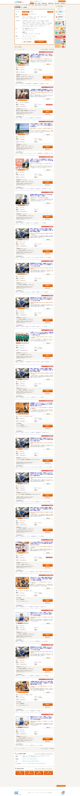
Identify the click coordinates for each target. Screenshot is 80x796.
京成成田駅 (32, 761)
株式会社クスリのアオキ (47, 571)
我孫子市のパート (18, 675)
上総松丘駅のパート (23, 536)
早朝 (23, 36)
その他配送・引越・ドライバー (26, 756)
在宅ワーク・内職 (36, 20)
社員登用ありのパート (34, 397)
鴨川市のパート (17, 571)
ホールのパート (28, 710)
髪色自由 (24, 26)
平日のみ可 (30, 33)
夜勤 (34, 36)
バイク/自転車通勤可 (49, 23)
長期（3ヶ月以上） (25, 18)
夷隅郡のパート (17, 641)
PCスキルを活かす (32, 23)
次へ (21, 49)
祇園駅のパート (22, 571)
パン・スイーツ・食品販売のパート (30, 571)
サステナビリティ (37, 792)
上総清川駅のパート (22, 188)
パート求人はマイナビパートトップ (19, 5)
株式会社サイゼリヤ (45, 432)
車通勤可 (43, 23)
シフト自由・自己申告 (37, 33)
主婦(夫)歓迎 (42, 763)
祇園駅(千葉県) (37, 761)
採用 (41, 792)
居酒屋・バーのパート (29, 326)
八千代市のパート (18, 501)
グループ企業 (44, 792)
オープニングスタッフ (25, 763)
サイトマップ (55, 1)
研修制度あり (42, 20)
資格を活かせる (38, 23)
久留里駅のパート (22, 83)
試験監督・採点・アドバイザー (35, 756)
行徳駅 (23, 761)
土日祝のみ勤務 (25, 33)
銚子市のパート (17, 153)
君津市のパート (17, 606)
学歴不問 (38, 763)
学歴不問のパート (37, 606)
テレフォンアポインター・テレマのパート (31, 153)
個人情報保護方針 (49, 792)
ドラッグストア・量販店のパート (30, 188)
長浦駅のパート (23, 501)
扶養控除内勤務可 (25, 20)
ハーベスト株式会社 (48, 257)
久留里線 (36, 5)
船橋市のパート (17, 361)
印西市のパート (17, 397)
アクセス (33, 792)
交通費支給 (47, 20)
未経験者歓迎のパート (36, 83)
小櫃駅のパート (22, 153)
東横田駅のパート (22, 361)
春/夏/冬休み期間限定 (33, 18)
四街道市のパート (18, 326)
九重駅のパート (23, 432)
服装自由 (32, 26)
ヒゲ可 (43, 26)
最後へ (24, 49)
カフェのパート (29, 397)
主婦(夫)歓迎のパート (39, 188)
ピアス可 (36, 26)
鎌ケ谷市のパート (18, 432)
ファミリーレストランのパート (30, 501)
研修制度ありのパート (34, 710)
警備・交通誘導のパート (29, 83)
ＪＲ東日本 (32, 5)
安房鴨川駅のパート (23, 397)
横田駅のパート (22, 745)
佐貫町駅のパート (22, 641)
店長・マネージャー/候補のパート (31, 432)
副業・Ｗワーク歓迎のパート (40, 257)
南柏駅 (30, 761)
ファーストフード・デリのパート (31, 257)
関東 (26, 5)
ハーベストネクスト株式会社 (46, 501)
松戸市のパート (17, 257)
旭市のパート (17, 188)
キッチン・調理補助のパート (31, 606)
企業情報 (29, 792)
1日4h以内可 (31, 20)
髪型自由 (28, 26)
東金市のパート (17, 83)
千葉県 (29, 5)
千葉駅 (27, 761)
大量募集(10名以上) (25, 23)
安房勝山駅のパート (23, 606)
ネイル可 (39, 26)
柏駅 (25, 761)
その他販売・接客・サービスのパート (31, 361)
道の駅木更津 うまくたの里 (44, 83)
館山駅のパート (23, 710)
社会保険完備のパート (38, 641)
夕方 (30, 36)
